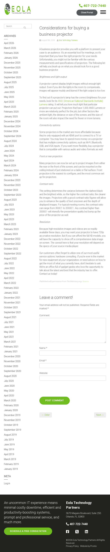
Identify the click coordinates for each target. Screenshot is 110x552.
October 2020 (11, 366)
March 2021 (10, 341)
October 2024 (11, 131)
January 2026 (11, 57)
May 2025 (9, 97)
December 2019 (12, 415)
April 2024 (9, 160)
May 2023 (9, 214)
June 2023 (9, 209)
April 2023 (9, 219)
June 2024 (9, 150)
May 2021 (9, 332)
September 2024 (12, 136)
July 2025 (9, 87)
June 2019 (9, 444)
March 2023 (10, 224)
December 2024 (12, 121)
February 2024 (11, 170)
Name (43, 348)
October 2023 (11, 190)
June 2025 (9, 92)
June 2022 (9, 268)
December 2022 (12, 239)
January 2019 (11, 469)
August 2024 (10, 141)
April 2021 (9, 336)
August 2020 (10, 376)
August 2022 (10, 258)
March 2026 (10, 48)
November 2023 (12, 185)
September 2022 (12, 253)
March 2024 (10, 165)
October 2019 (11, 425)
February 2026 (11, 53)
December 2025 (12, 62)
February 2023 (11, 229)
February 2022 (11, 288)
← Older (46, 414)
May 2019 (9, 449)
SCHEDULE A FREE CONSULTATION (28, 531)
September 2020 (12, 371)
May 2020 (9, 390)
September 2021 (12, 312)
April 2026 (9, 43)
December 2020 (12, 356)
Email (42, 360)
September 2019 (12, 429)
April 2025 (9, 101)
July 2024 (9, 146)
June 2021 (9, 327)
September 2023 (12, 195)
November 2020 (12, 361)
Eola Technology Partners (68, 40)
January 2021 (11, 351)
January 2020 (11, 410)
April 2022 (9, 278)
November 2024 (12, 126)
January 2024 (11, 175)
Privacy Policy (72, 546)
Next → (100, 414)
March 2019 (10, 459)
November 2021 (12, 302)
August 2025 (10, 82)
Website (43, 373)
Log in (7, 483)
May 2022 (9, 273)
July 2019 (9, 439)
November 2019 (12, 420)
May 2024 (9, 155)
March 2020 (10, 400)
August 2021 (10, 317)
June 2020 (9, 385)
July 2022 (9, 263)
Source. (85, 281)
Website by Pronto (88, 546)
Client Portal (87, 12)
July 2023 (9, 204)
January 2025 (11, 116)
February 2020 (11, 405)
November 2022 (12, 243)
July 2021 (9, 322)
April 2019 (9, 454)
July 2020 (9, 381)
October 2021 (11, 307)
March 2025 (10, 106)
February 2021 (11, 346)
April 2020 (9, 395)
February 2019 (11, 464)
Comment (44, 315)
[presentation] (61, 389)
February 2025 (11, 111)
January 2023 (11, 234)
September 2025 (12, 77)
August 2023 (10, 199)
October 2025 (11, 72)
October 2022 (11, 248)
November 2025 (12, 67)
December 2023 (12, 180)
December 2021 (12, 297)
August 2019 (10, 434)
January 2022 (11, 292)
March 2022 (10, 283)
